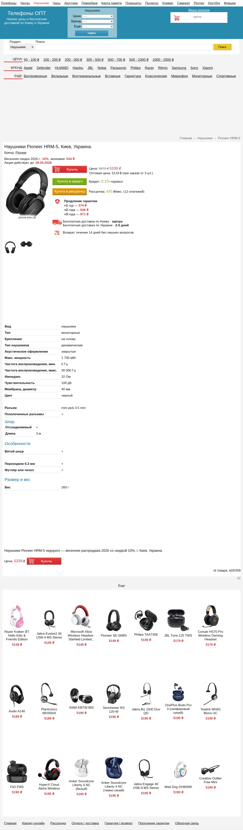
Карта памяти (111, 3)
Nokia (102, 68)
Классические (156, 76)
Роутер (199, 3)
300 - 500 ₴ (94, 60)
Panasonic (118, 68)
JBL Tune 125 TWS (178, 635)
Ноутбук (214, 3)
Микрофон (179, 76)
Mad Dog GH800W (178, 787)
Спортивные (226, 76)
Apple (28, 68)
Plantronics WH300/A (49, 711)
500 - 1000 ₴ (138, 60)
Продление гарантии (153, 823)
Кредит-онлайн (33, 823)
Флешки (230, 3)
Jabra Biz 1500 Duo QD (146, 711)
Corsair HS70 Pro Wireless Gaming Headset (210, 635)
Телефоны (9, 3)
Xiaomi (207, 68)
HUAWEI (61, 68)
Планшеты (133, 3)
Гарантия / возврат (119, 823)
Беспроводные (35, 76)
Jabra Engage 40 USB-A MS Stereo (146, 786)
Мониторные (202, 76)
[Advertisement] (121, 108)
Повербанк (89, 3)
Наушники (41, 3)
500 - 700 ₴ (116, 60)
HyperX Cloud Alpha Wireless (49, 786)
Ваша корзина (199, 10)
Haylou (78, 68)
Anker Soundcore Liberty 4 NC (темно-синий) (113, 786)
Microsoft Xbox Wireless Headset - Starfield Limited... (81, 635)
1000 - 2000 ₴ (163, 60)
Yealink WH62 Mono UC (210, 711)
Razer (149, 68)
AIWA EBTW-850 (81, 707)
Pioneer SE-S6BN (114, 635)
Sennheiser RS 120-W (114, 709)
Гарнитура (133, 76)
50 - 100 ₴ (31, 60)
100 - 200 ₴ (52, 60)
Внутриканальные (86, 76)
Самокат (183, 3)
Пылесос (152, 3)
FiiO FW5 (17, 787)
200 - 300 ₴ (73, 60)
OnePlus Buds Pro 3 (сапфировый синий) (178, 709)
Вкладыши (59, 76)
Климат (167, 3)
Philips (136, 68)
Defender (44, 68)
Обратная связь (187, 823)
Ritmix (163, 68)
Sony (194, 68)
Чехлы (25, 3)
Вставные (113, 76)
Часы (57, 3)
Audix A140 (17, 711)
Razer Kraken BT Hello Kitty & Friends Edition (17, 635)
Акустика (71, 3)
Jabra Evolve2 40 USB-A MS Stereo (49, 635)
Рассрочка (58, 823)
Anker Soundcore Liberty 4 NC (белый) (81, 785)
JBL (90, 68)
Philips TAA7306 (146, 634)
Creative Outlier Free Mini (210, 780)
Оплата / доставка (85, 823)
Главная (10, 823)
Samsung (179, 68)
